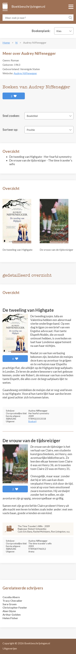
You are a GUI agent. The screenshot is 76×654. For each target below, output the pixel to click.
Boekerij (32, 421)
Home (6, 42)
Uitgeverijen (10, 648)
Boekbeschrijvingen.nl (28, 6)
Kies (58, 31)
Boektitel (32, 115)
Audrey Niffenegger (25, 73)
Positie (31, 129)
